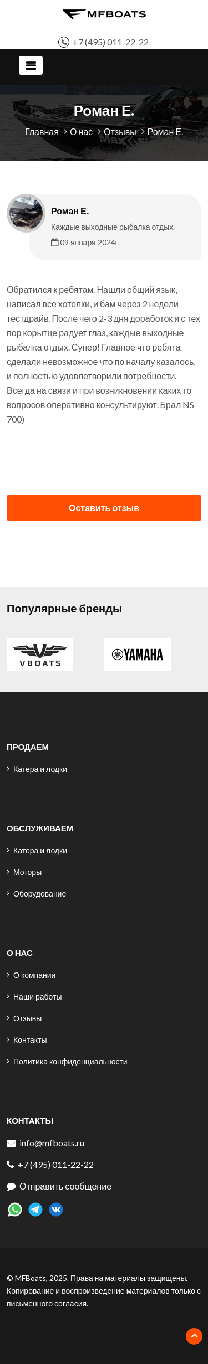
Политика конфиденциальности (70, 1061)
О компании (34, 975)
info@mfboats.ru (51, 1142)
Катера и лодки (40, 769)
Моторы (27, 872)
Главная (42, 131)
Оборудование (39, 893)
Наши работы (37, 996)
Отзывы (120, 131)
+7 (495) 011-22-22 (111, 42)
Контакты (30, 1039)
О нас (81, 131)
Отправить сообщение (65, 1186)
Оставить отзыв (104, 507)
